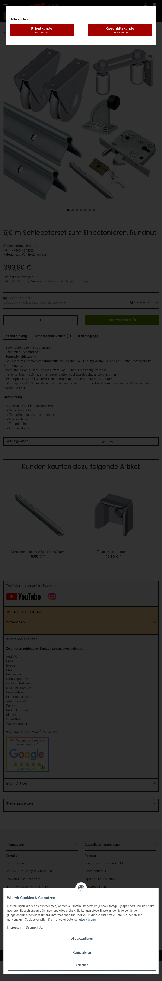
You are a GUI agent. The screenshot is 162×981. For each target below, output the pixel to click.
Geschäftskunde (120, 30)
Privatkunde (42, 30)
